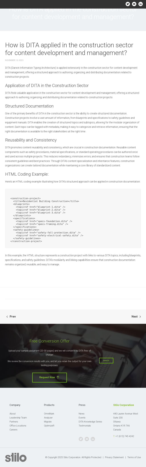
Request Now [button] (49, 377)
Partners (14, 421)
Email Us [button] (106, 360)
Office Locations (18, 425)
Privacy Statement (114, 457)
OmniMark (49, 413)
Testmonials (85, 425)
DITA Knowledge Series (90, 421)
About (13, 413)
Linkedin (140, 3)
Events (82, 417)
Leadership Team (18, 417)
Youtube (134, 3)
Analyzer (48, 417)
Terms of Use (134, 457)
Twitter (127, 3)
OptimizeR (49, 425)
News (81, 413)
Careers (13, 429)
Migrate (48, 421)
